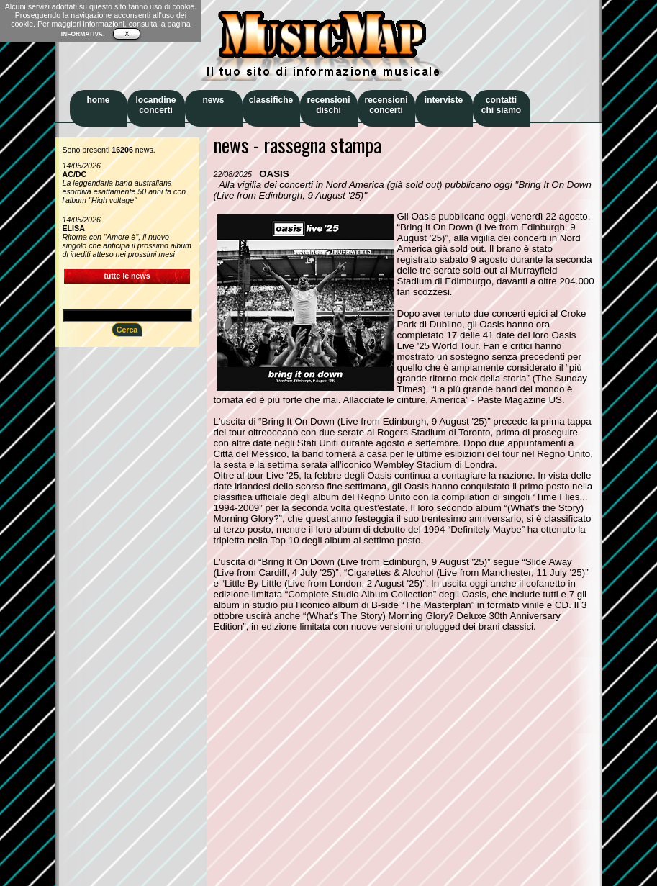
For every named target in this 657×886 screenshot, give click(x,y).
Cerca (127, 329)
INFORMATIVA (82, 33)
